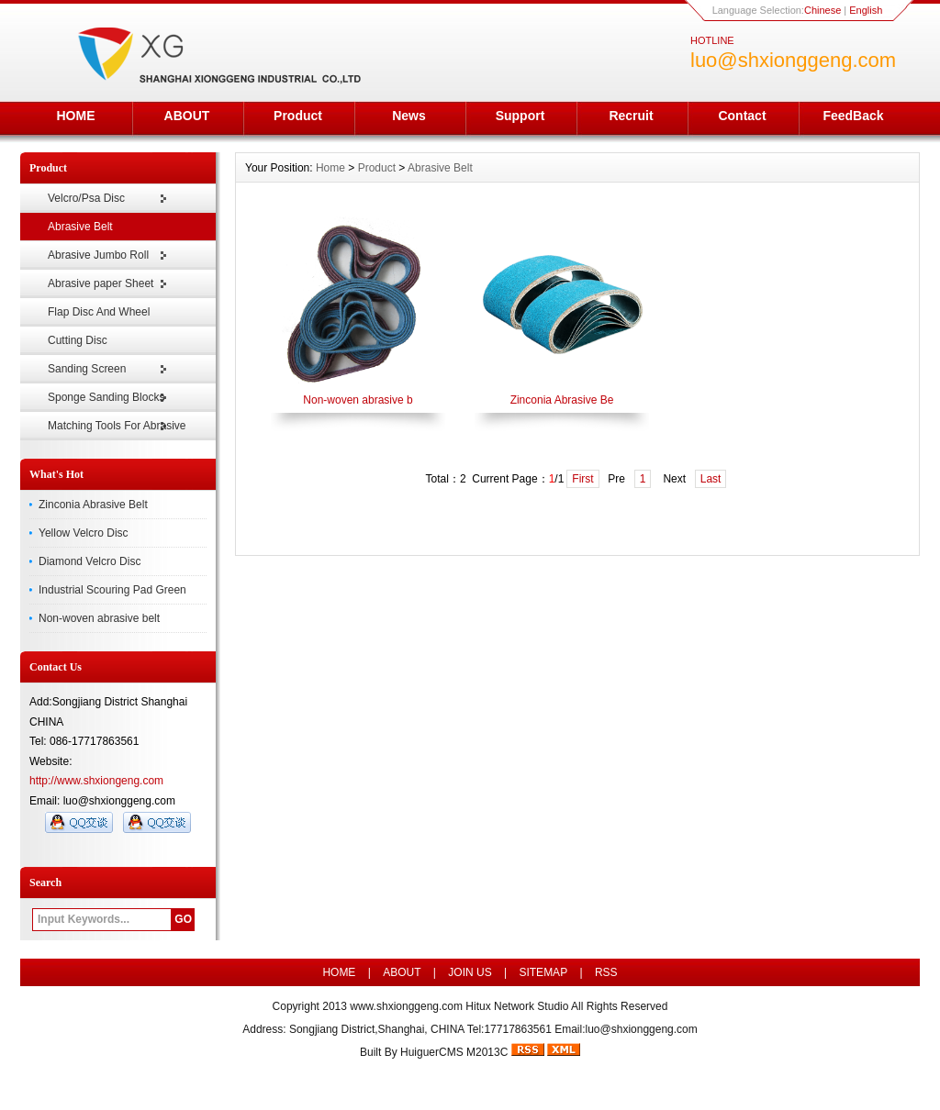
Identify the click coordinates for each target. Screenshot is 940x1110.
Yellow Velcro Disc (84, 533)
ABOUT (187, 115)
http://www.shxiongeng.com (96, 780)
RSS (606, 972)
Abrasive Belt (80, 226)
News (409, 115)
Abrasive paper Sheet (100, 283)
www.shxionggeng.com (406, 1006)
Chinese (822, 10)
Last (711, 478)
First (582, 478)
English (865, 10)
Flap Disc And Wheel (99, 311)
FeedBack (852, 115)
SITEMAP (543, 972)
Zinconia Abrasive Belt (93, 504)
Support (520, 115)
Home (330, 167)
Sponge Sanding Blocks (106, 397)
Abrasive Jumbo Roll (98, 255)
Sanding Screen (87, 368)
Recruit (631, 115)
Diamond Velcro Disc (89, 561)
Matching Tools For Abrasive (117, 425)
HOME (76, 115)
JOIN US (469, 972)
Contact (742, 115)
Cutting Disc (77, 340)
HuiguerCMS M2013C (454, 1052)
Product (298, 115)
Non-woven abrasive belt (99, 618)
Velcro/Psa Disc (86, 198)
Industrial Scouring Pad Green (112, 589)
